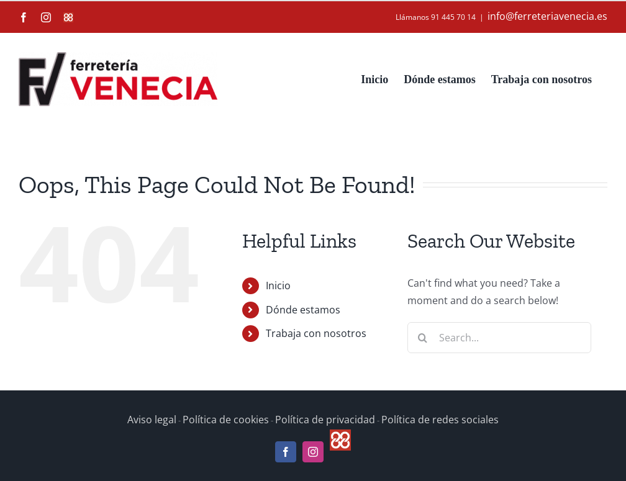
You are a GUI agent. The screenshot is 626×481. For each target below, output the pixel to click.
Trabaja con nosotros (316, 333)
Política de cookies (226, 419)
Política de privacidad (325, 419)
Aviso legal (151, 419)
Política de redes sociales (440, 419)
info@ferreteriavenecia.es (547, 16)
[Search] (422, 337)
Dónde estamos (303, 310)
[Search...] (499, 337)
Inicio (278, 285)
